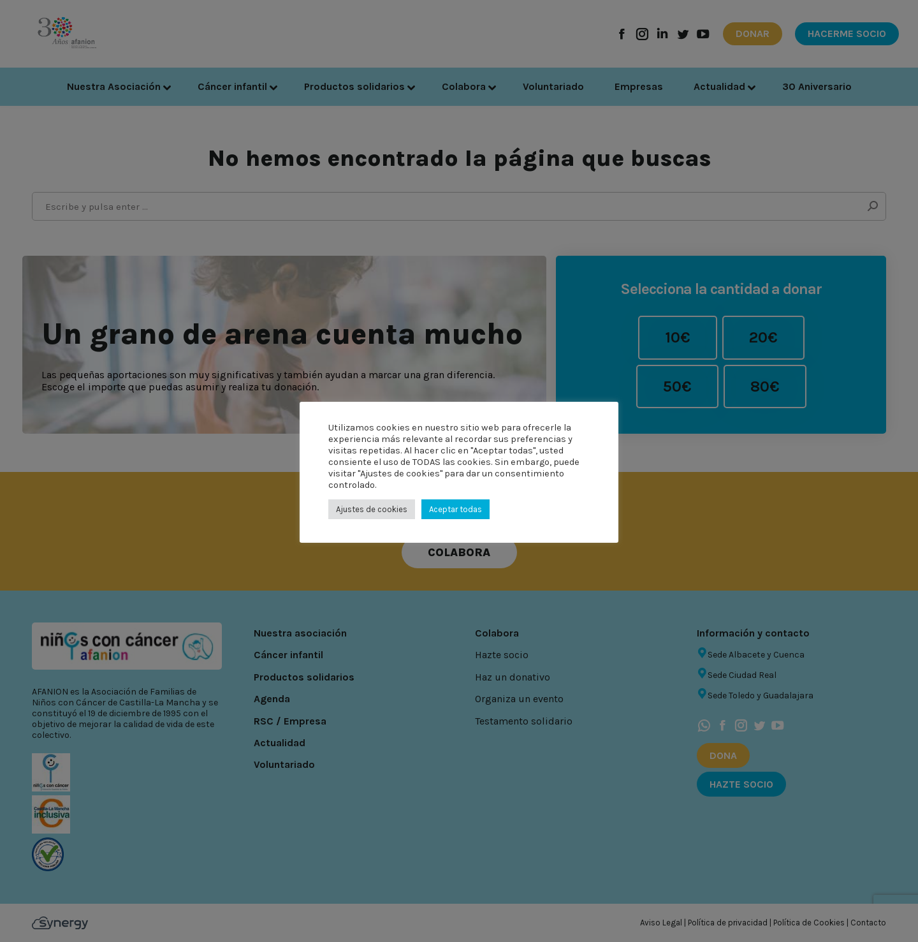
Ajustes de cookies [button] (371, 509)
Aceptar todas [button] (455, 509)
